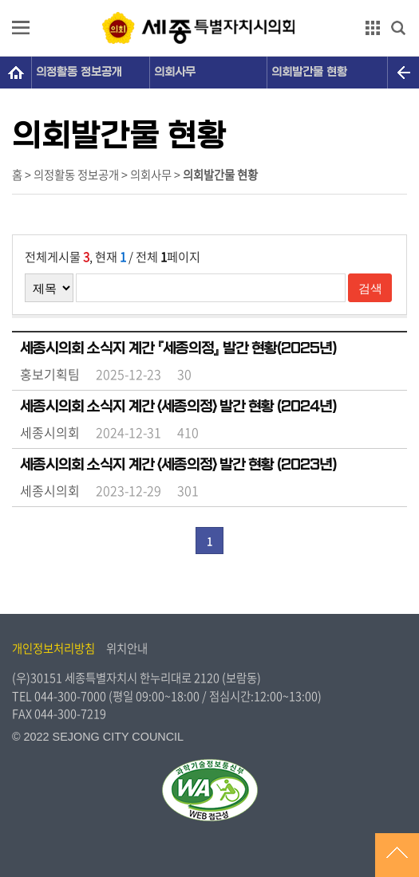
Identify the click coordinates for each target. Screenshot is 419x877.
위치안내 (127, 648)
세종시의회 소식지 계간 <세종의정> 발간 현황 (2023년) (178, 465)
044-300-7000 (70, 696)
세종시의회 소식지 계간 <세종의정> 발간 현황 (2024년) (178, 406)
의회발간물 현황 (309, 72)
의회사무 (175, 72)
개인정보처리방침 (53, 648)
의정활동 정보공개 (79, 72)
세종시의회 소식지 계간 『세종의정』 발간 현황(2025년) (178, 348)
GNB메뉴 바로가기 (210, 1)
